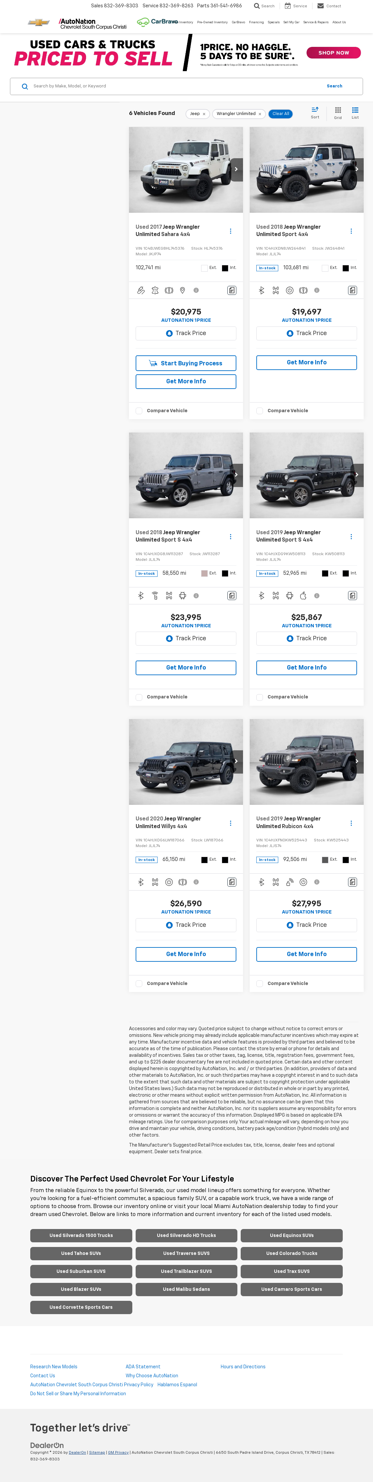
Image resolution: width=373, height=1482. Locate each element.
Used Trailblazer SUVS (186, 1271)
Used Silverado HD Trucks (186, 1235)
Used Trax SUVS (292, 1271)
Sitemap (97, 1453)
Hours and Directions (243, 1367)
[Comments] (231, 290)
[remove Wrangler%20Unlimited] (239, 114)
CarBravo (238, 22)
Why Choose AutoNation (152, 1376)
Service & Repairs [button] (316, 22)
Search (334, 86)
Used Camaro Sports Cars (291, 1289)
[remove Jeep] (198, 114)
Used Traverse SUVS (186, 1253)
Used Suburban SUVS (81, 1271)
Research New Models (53, 1367)
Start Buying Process (185, 363)
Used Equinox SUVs (292, 1235)
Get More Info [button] (186, 382)
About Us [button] (339, 22)
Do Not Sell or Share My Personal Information (78, 1394)
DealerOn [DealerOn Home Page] (77, 1453)
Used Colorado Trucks (291, 1253)
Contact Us (42, 1376)
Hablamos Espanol (177, 1385)
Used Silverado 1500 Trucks (81, 1235)
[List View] (355, 114)
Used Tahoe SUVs (81, 1253)
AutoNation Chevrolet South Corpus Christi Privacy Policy (91, 1385)
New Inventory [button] (183, 22)
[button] (236, 170)
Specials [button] (274, 22)
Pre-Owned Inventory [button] (212, 22)
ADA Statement (143, 1367)
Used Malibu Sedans (186, 1289)
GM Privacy (118, 1453)
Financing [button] (256, 22)
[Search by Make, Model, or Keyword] (177, 86)
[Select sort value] (317, 113)
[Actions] (230, 231)
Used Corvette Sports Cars (81, 1307)
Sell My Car (292, 22)
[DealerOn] (47, 1445)
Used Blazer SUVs (81, 1289)
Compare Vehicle (167, 410)
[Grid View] (336, 114)
